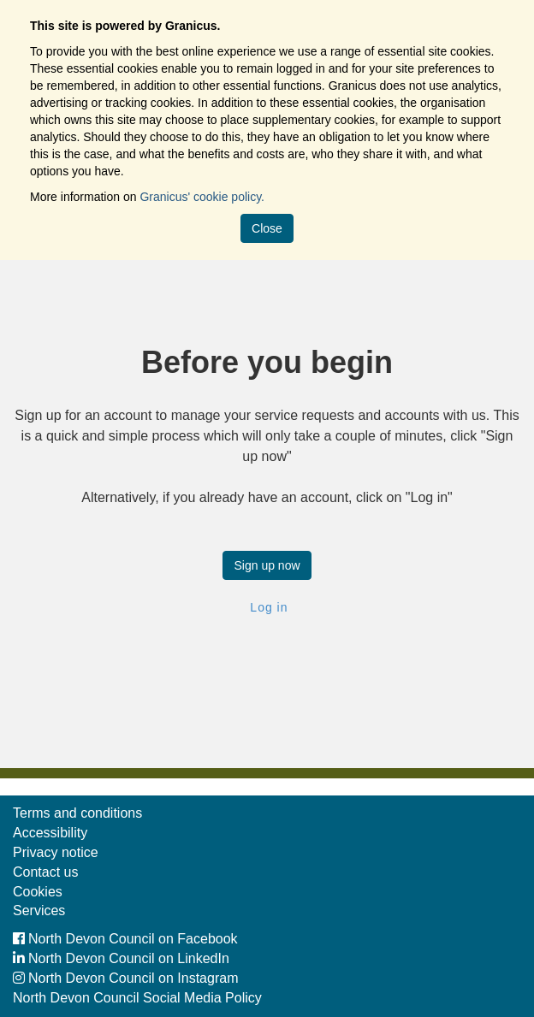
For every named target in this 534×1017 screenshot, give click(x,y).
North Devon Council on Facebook (125, 938)
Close (267, 228)
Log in (267, 607)
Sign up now (267, 565)
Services (39, 910)
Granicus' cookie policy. (201, 197)
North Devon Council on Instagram (125, 978)
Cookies (37, 891)
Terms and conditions (77, 813)
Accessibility (50, 832)
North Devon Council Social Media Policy (137, 997)
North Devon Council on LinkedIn (121, 958)
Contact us (45, 872)
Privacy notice (55, 852)
